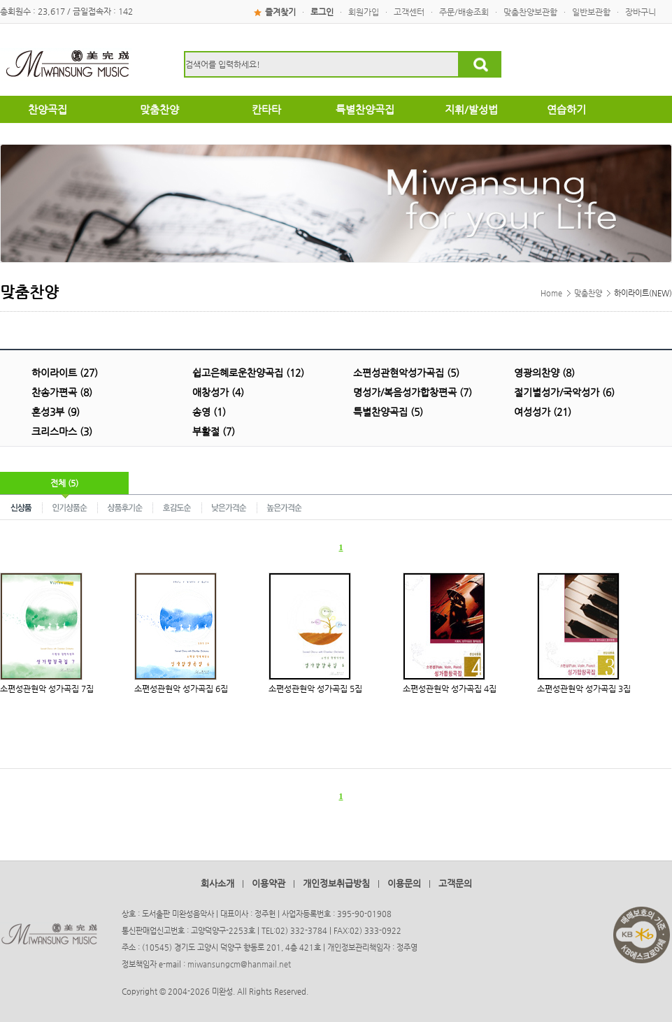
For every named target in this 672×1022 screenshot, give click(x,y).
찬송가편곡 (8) (61, 392)
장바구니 (640, 12)
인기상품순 (70, 506)
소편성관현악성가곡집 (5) (406, 372)
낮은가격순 (229, 506)
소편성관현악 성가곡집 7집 (47, 688)
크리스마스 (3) (61, 431)
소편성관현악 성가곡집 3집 (584, 688)
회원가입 (363, 12)
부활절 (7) (213, 431)
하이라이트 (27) (64, 372)
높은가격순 (284, 506)
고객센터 (409, 12)
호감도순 (177, 506)
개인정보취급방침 (336, 883)
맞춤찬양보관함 (530, 12)
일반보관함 (591, 12)
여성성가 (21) (542, 411)
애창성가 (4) (218, 392)
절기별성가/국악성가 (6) (564, 392)
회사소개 (217, 883)
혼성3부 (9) (55, 411)
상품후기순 (125, 506)
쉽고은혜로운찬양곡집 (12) (248, 372)
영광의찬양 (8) (544, 372)
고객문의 (455, 883)
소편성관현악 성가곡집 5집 (315, 688)
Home (551, 293)
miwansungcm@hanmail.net (239, 964)
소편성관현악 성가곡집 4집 (449, 688)
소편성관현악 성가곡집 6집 (181, 688)
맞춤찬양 (588, 293)
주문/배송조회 (464, 12)
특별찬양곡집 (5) (388, 411)
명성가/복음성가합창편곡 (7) (412, 392)
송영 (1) (209, 411)
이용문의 (404, 883)
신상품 (21, 506)
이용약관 (268, 883)
